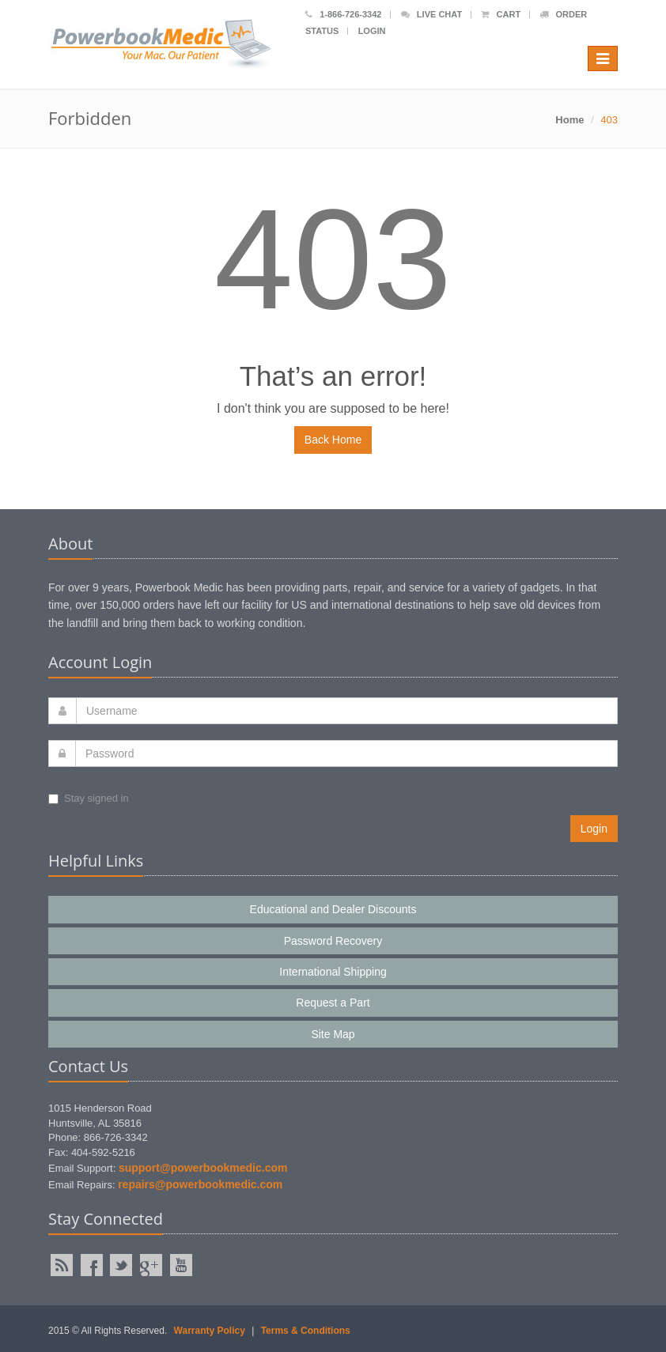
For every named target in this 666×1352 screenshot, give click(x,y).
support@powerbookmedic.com (203, 1167)
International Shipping (332, 971)
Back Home (333, 439)
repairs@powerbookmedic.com (200, 1184)
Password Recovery (333, 941)
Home (569, 120)
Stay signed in (88, 798)
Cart (500, 14)
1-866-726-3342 (343, 14)
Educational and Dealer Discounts (333, 909)
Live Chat (431, 14)
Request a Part (332, 1002)
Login (372, 31)
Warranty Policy (209, 1330)
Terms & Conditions (305, 1330)
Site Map (332, 1034)
